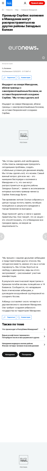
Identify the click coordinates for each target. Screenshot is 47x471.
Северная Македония (29, 10)
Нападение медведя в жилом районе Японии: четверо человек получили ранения (20, 344)
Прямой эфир (37, 3)
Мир (16, 10)
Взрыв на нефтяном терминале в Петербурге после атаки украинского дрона (20, 336)
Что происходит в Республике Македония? (20, 329)
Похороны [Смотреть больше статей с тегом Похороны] (26, 354)
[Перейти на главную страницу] (9, 3)
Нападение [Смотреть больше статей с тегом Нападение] (10, 354)
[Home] (3, 10)
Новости (9, 10)
